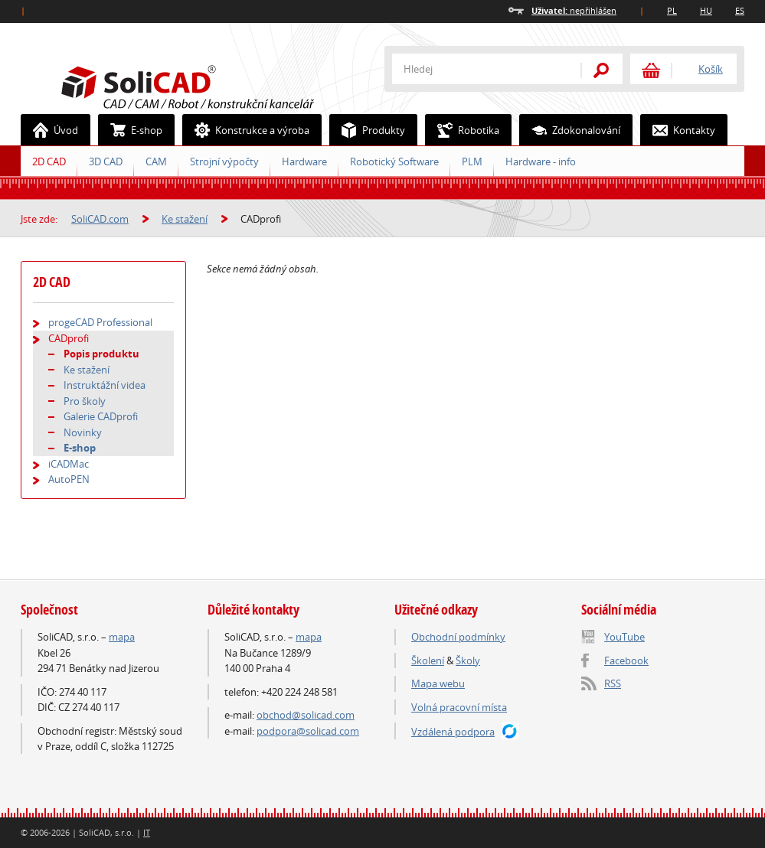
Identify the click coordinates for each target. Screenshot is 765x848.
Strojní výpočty (224, 161)
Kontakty (678, 130)
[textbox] (476, 69)
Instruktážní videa (104, 385)
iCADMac (68, 464)
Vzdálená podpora (453, 732)
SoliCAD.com (212, 85)
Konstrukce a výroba (246, 130)
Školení (427, 660)
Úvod (49, 130)
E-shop (130, 130)
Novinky (83, 432)
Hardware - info (540, 161)
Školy (468, 660)
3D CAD (106, 161)
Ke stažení (185, 219)
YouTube (624, 637)
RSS (612, 683)
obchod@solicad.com (306, 715)
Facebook (626, 660)
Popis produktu (101, 353)
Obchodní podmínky (458, 637)
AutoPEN (69, 479)
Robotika (462, 130)
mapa (122, 637)
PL (672, 10)
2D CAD (49, 161)
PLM (472, 161)
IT (146, 832)
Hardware (304, 161)
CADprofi (68, 338)
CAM (156, 161)
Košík (710, 69)
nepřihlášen (573, 10)
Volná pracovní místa (459, 707)
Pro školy (85, 401)
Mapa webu (438, 683)
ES (739, 10)
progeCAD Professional (100, 322)
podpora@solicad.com (308, 731)
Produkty (367, 130)
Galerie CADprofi (101, 416)
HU (706, 10)
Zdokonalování (570, 130)
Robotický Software (394, 161)
